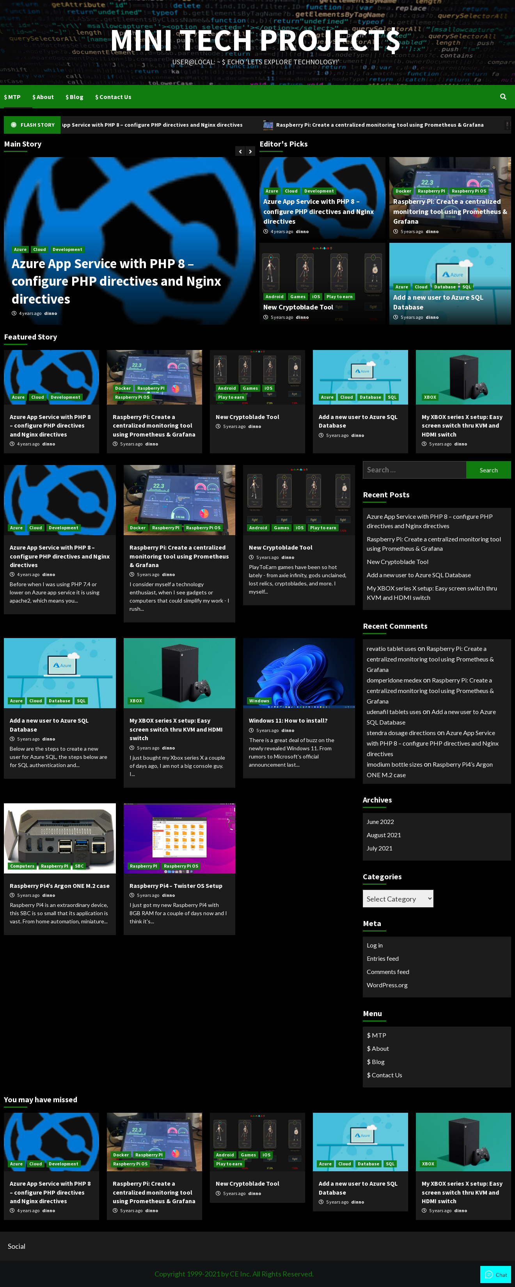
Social (16, 1246)
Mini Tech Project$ (256, 36)
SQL (466, 287)
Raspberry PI (431, 191)
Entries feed (383, 958)
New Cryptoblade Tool (298, 306)
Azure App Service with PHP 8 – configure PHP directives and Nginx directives (157, 124)
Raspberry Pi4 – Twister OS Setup (176, 885)
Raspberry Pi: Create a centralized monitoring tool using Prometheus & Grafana (393, 124)
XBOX (430, 397)
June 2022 (380, 821)
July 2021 (379, 848)
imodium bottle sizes (395, 764)
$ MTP (12, 97)
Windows (259, 701)
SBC (79, 866)
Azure (20, 249)
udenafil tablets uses (394, 711)
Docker (403, 191)
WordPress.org (387, 984)
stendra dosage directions (401, 732)
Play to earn (340, 296)
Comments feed (388, 971)
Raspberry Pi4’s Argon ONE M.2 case (60, 885)
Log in (375, 945)
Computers (22, 866)
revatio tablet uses (391, 648)
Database (445, 287)
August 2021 (384, 834)
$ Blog (74, 97)
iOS (316, 296)
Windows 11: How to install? (288, 720)
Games (297, 296)
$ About (43, 97)
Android (275, 296)
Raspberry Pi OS (469, 191)
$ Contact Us (113, 97)
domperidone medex (394, 680)
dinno (50, 313)
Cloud (39, 249)
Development (67, 249)
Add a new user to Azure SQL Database (419, 574)
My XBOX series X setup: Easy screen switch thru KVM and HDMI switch (462, 425)
